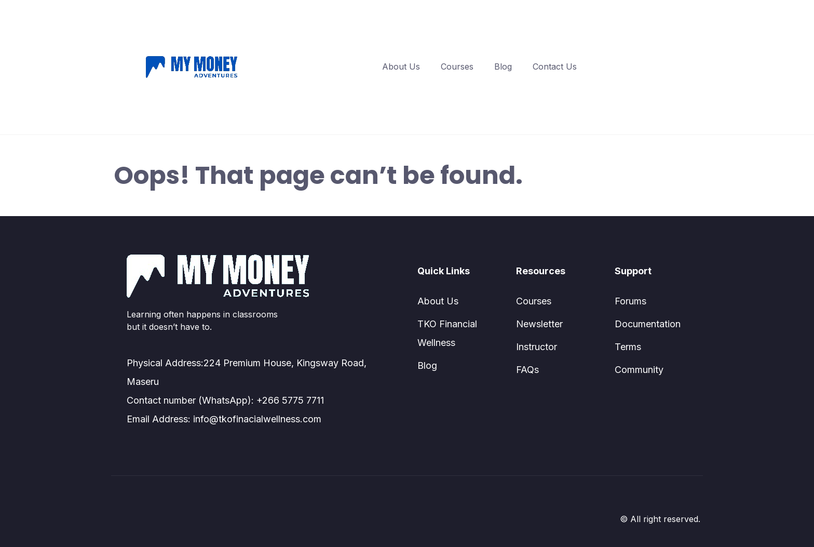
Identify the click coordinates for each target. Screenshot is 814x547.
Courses (457, 66)
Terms (628, 346)
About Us (401, 66)
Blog (503, 66)
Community (639, 369)
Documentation (648, 323)
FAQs (527, 369)
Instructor (536, 346)
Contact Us (555, 66)
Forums (630, 301)
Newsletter (539, 323)
